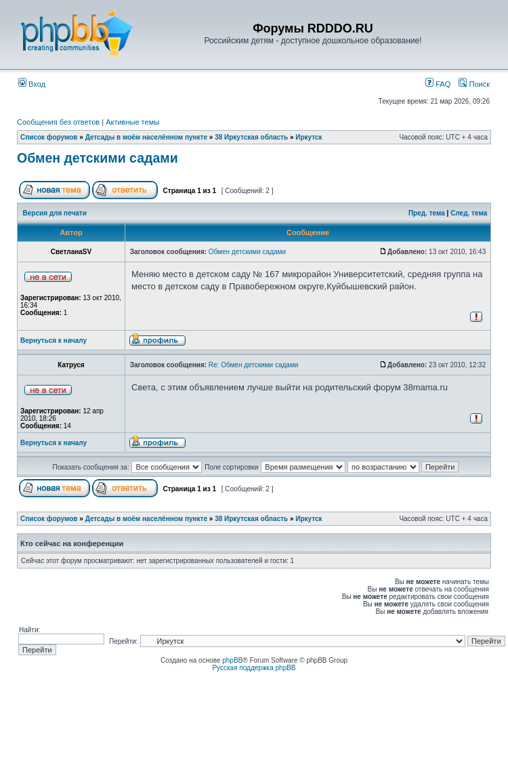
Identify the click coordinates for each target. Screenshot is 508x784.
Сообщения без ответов (58, 122)
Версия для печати (55, 213)
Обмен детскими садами (97, 157)
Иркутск (308, 137)
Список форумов (49, 137)
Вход (31, 84)
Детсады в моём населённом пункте (146, 137)
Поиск (474, 84)
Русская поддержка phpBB (253, 668)
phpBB (232, 660)
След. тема (468, 213)
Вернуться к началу (53, 340)
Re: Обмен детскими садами (254, 365)
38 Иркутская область (251, 137)
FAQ (437, 84)
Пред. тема (426, 213)
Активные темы (132, 122)
